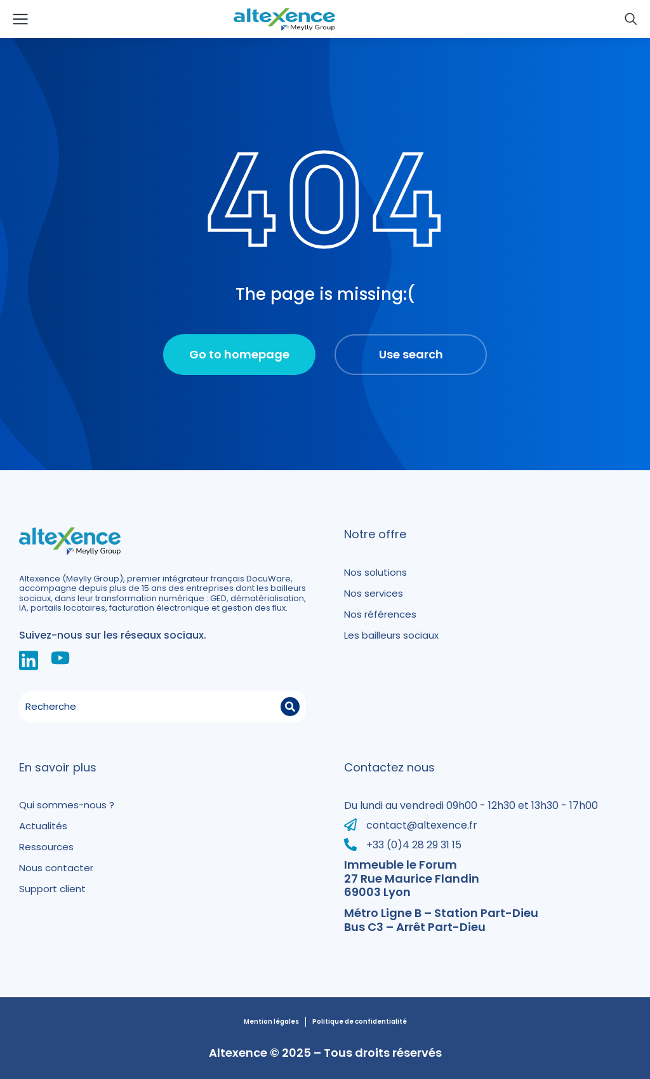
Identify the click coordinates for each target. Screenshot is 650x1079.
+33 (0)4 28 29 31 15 (413, 845)
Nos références (380, 614)
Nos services (373, 593)
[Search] (290, 706)
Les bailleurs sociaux (391, 635)
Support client (52, 888)
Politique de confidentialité (359, 1022)
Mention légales (271, 1022)
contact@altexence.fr (421, 825)
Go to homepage (239, 354)
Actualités (43, 825)
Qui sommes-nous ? (66, 804)
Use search (411, 354)
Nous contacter (56, 867)
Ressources (46, 846)
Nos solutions (375, 572)
